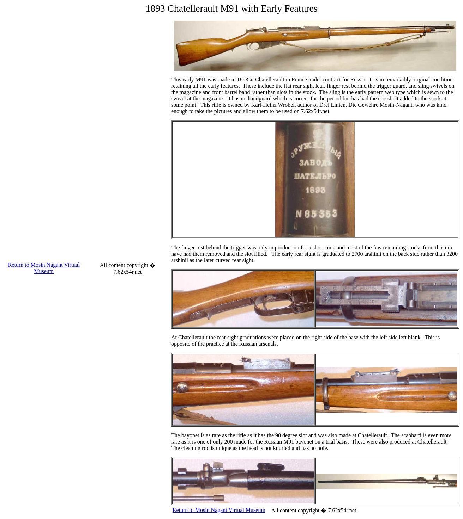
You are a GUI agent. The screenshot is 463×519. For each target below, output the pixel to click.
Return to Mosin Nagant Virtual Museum (44, 268)
